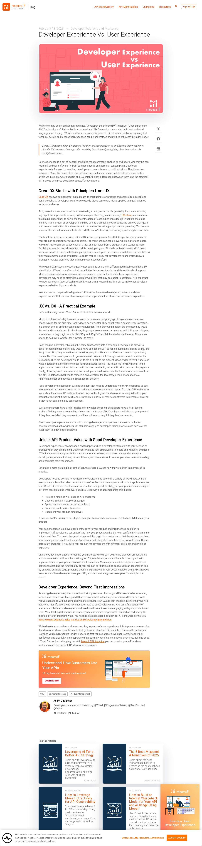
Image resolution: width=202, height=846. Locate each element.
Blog (32, 7)
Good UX (43, 196)
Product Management (80, 694)
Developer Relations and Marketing (95, 28)
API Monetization (128, 6)
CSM (42, 694)
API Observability (104, 6)
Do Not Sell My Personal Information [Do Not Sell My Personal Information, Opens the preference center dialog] (143, 838)
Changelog (148, 6)
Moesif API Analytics (92, 641)
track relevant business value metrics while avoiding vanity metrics (75, 619)
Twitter (73, 713)
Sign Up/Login (189, 7)
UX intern (126, 215)
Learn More (52, 680)
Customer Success (57, 694)
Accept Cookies (176, 838)
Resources (165, 6)
